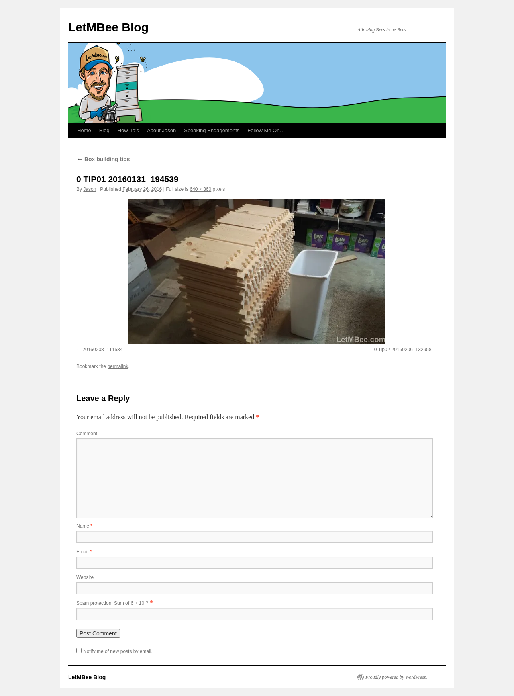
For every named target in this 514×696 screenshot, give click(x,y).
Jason (89, 189)
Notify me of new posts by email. (118, 651)
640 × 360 (200, 189)
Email (84, 552)
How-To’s (128, 130)
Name (84, 526)
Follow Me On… (266, 130)
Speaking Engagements (211, 130)
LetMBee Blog (108, 27)
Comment (86, 433)
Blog (104, 130)
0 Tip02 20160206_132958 (403, 349)
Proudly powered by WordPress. (396, 677)
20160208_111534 (102, 349)
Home (84, 130)
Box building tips (103, 159)
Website (85, 577)
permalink (117, 366)
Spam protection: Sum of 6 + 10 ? (112, 603)
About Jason (161, 130)
